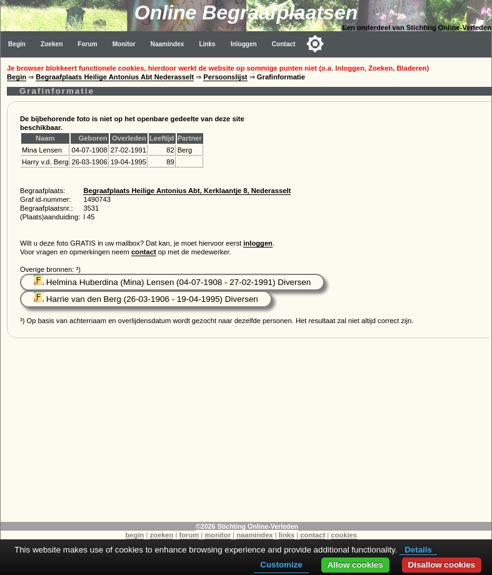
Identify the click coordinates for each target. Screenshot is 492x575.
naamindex (254, 535)
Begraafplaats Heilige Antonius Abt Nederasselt (115, 77)
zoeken (161, 535)
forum (189, 535)
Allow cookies (355, 564)
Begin (17, 44)
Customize (281, 564)
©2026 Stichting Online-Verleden (247, 526)
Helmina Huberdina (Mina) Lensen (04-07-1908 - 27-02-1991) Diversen (172, 282)
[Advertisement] (246, 434)
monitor (217, 535)
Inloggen (244, 44)
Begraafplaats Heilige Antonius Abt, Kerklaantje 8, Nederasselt (187, 190)
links (287, 535)
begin (135, 535)
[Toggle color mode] (315, 43)
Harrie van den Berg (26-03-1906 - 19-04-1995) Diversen (146, 299)
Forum (87, 44)
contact (143, 252)
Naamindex (167, 44)
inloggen (258, 243)
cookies (344, 535)
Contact (284, 44)
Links (207, 44)
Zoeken (52, 44)
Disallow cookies (441, 564)
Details (418, 549)
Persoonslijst (225, 77)
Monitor (124, 44)
